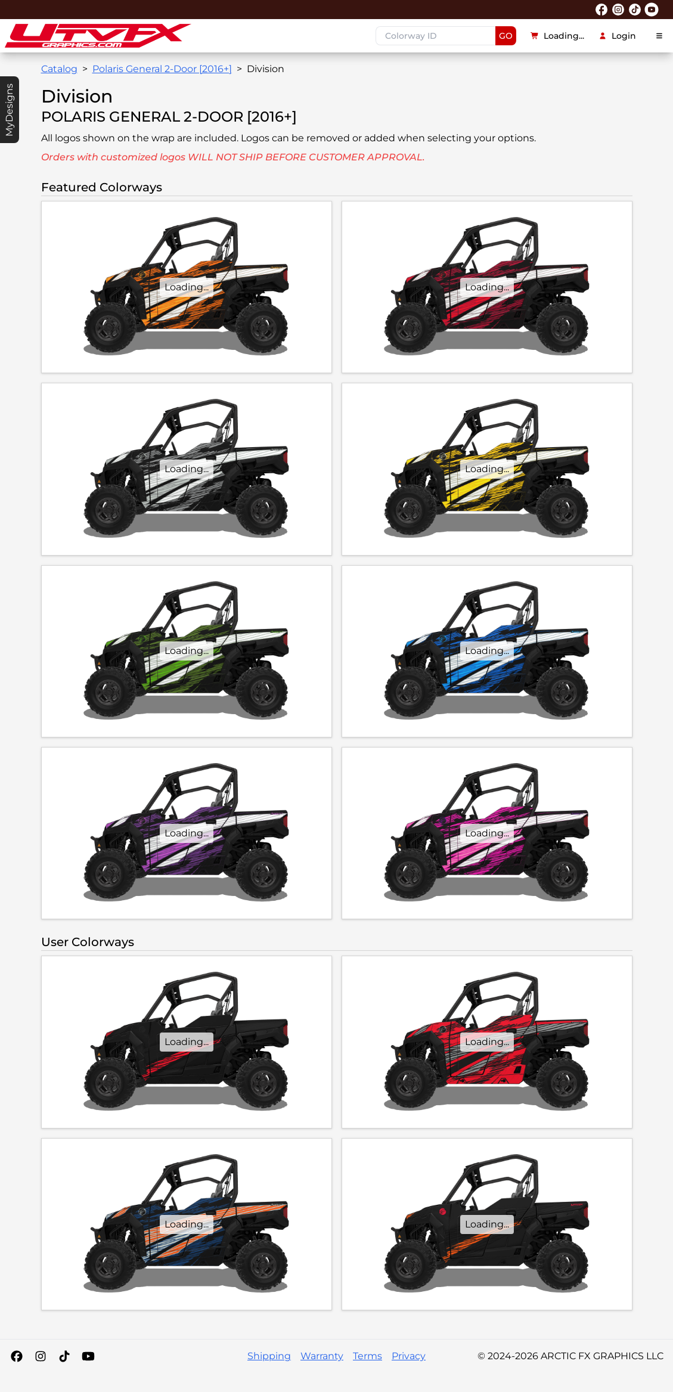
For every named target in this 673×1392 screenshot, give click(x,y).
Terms (367, 1356)
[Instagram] (40, 1356)
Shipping (269, 1356)
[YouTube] (88, 1356)
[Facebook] (17, 1356)
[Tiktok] (64, 1356)
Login (617, 35)
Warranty (321, 1356)
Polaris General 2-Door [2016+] (162, 69)
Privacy (409, 1356)
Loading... (557, 35)
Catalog (59, 69)
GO (506, 35)
